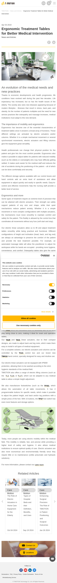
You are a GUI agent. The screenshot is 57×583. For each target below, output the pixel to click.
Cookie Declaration (28, 574)
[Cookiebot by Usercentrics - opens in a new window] (41, 255)
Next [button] (54, 501)
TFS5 (46, 386)
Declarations (5, 574)
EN (43, 3)
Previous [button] (2, 501)
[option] (12, 507)
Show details (46, 312)
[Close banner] (54, 255)
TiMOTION (5, 11)
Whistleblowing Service (9, 577)
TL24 (12, 376)
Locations (28, 552)
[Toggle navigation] (53, 0)
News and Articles (15, 11)
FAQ (11, 574)
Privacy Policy (17, 574)
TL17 (20, 376)
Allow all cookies (28, 318)
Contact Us (28, 545)
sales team (39, 465)
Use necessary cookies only (28, 325)
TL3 (7, 376)
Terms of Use (39, 574)
